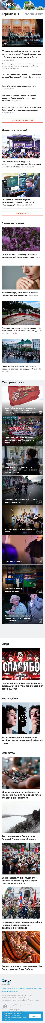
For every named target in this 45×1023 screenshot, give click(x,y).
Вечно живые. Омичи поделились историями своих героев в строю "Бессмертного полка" (20, 880)
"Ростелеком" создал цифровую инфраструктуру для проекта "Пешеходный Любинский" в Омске (21, 164)
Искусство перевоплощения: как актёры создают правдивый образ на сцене (22, 740)
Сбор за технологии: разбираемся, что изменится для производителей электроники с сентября (21, 794)
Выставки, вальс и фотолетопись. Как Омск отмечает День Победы (22, 968)
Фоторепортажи (13, 382)
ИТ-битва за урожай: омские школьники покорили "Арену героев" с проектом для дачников (19, 98)
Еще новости (22, 213)
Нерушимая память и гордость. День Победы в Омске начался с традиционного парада (22, 924)
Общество (8, 753)
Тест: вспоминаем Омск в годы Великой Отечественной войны (19, 838)
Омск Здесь (8, 5)
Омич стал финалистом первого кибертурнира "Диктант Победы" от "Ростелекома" (18, 202)
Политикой (7, 1019)
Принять (35, 1016)
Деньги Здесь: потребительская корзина (19, 86)
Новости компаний (14, 130)
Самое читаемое (13, 223)
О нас (4, 989)
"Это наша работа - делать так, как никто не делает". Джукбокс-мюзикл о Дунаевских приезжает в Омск (22, 54)
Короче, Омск (10, 698)
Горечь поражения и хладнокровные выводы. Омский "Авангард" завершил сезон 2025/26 (22, 685)
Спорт (5, 644)
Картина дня (10, 14)
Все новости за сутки (22, 120)
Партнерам (11, 989)
